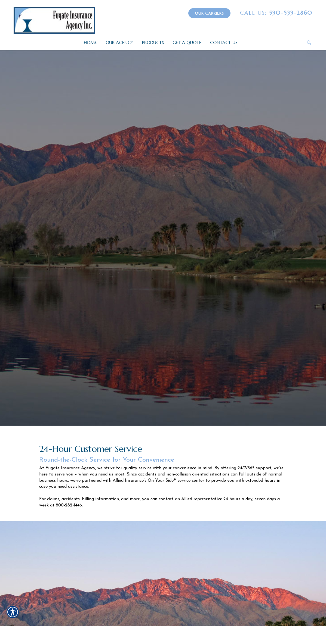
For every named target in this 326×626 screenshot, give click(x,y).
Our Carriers (209, 13)
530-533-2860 (276, 13)
